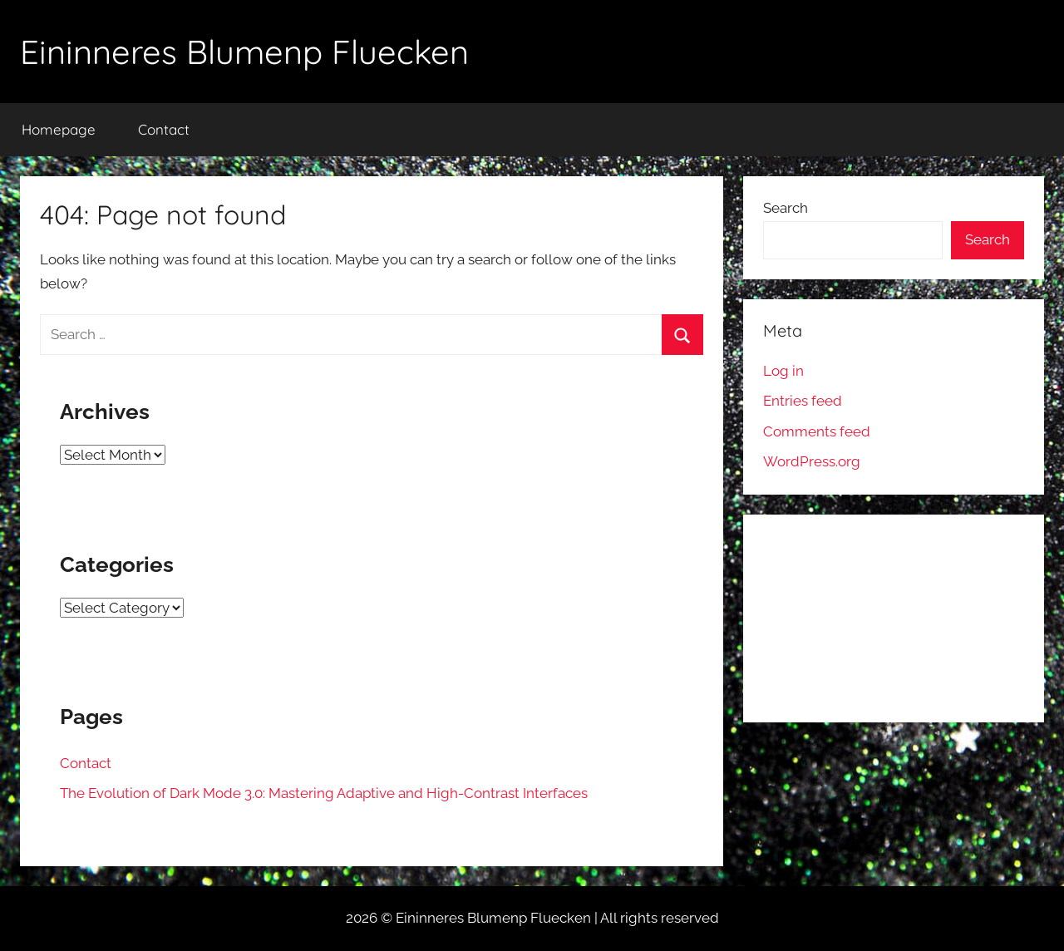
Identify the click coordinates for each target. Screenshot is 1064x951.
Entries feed (802, 400)
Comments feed (816, 431)
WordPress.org (811, 461)
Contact (164, 129)
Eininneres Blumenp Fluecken (244, 51)
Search (785, 208)
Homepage (59, 129)
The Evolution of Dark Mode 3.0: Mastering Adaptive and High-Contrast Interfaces (324, 793)
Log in (783, 370)
